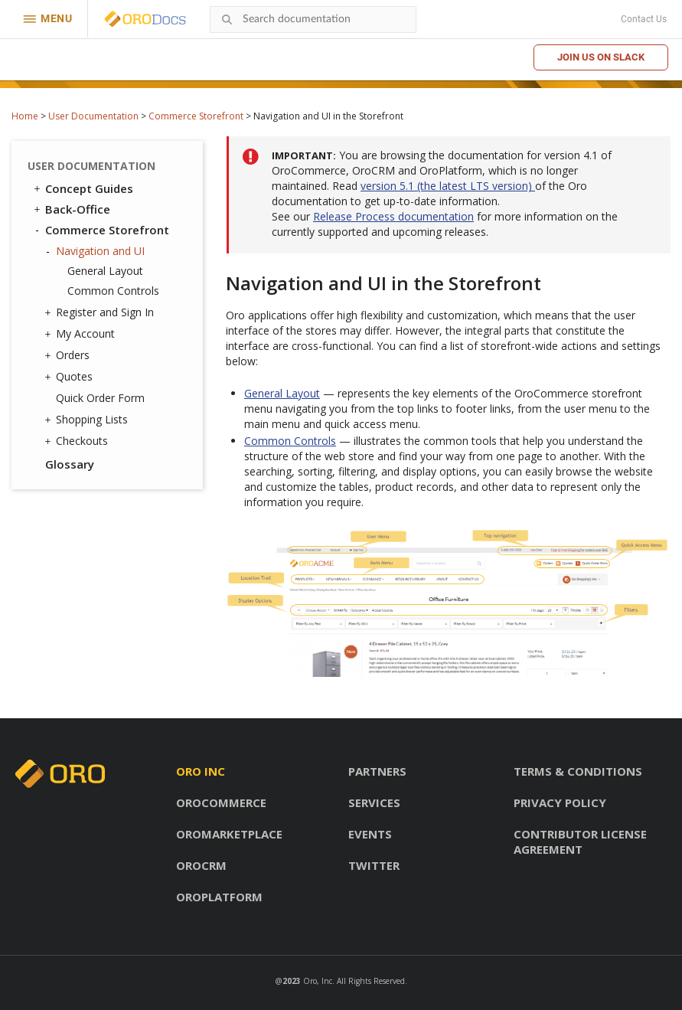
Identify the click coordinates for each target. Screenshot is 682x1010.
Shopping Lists (88, 419)
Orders (69, 355)
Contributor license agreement (580, 841)
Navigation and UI (96, 251)
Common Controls (113, 290)
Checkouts (78, 441)
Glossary (69, 464)
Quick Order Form (100, 398)
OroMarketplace (229, 834)
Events (370, 834)
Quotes (70, 376)
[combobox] (313, 19)
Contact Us (644, 19)
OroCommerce (221, 802)
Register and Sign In (101, 312)
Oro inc (200, 771)
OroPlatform (219, 896)
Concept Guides (82, 188)
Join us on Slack (600, 57)
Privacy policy (560, 802)
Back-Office (70, 209)
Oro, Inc (317, 981)
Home (24, 116)
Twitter (374, 865)
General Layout (105, 270)
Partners (377, 771)
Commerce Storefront (195, 116)
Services (374, 802)
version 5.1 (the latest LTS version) (448, 185)
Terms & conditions (578, 771)
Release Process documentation (393, 216)
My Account (81, 334)
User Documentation (93, 116)
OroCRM (201, 865)
